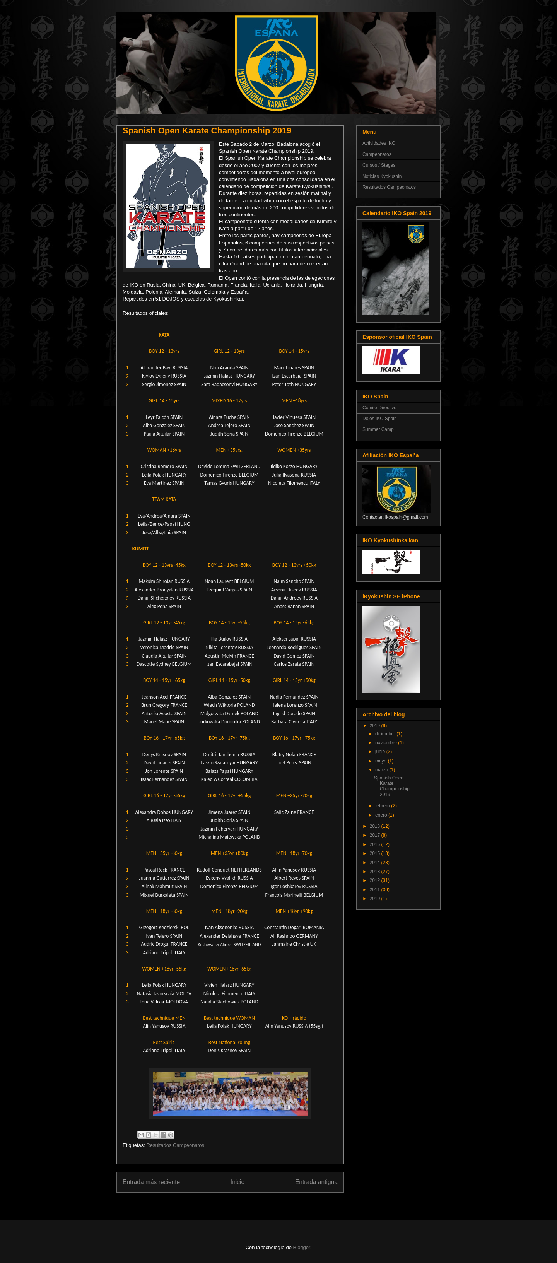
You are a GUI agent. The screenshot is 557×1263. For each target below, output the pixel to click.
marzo (382, 769)
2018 (375, 826)
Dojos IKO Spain (379, 418)
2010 (375, 898)
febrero (383, 805)
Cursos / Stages (378, 165)
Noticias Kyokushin (382, 176)
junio (380, 751)
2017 (375, 835)
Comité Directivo (379, 407)
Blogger (301, 1247)
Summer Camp (378, 429)
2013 (375, 871)
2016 (375, 844)
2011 (375, 889)
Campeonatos (376, 154)
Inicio (237, 1182)
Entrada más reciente (151, 1182)
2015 (375, 853)
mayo (381, 761)
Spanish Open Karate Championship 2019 (392, 786)
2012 (375, 880)
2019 (375, 725)
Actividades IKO (378, 143)
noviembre (386, 742)
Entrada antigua (316, 1182)
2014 (375, 862)
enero (381, 815)
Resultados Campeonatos (175, 1145)
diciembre (385, 734)
